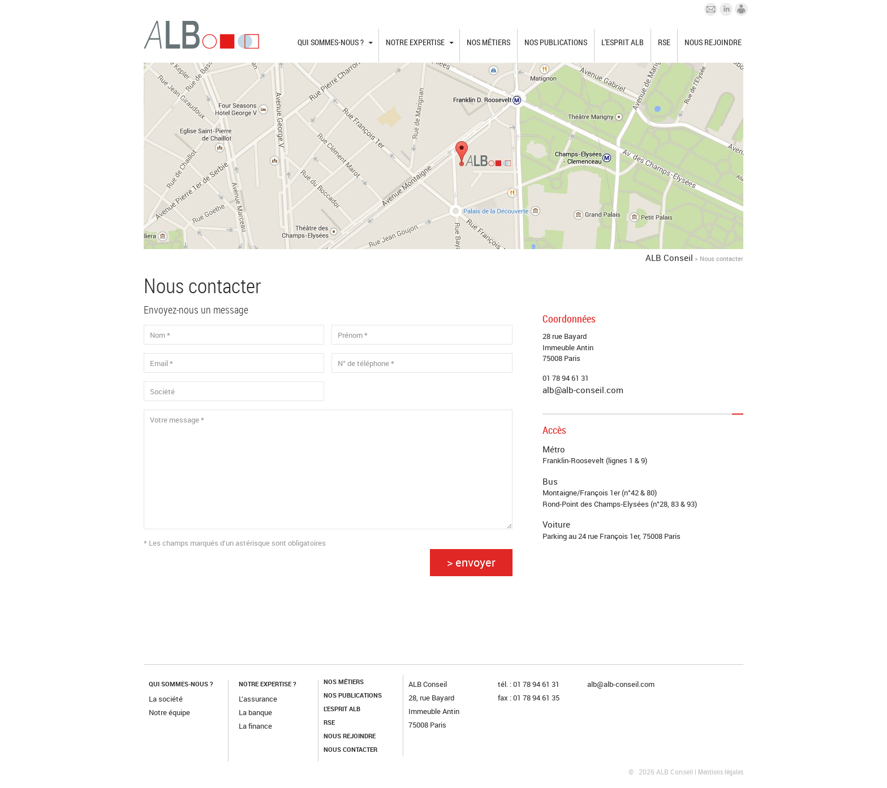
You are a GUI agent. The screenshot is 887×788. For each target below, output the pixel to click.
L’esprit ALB (622, 42)
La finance (255, 726)
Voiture (556, 524)
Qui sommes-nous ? (331, 42)
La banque (255, 712)
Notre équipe (169, 712)
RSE (664, 42)
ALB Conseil (669, 257)
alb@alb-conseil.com (582, 389)
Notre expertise (415, 42)
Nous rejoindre (713, 42)
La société (166, 699)
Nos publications (555, 42)
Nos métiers (488, 42)
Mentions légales (720, 771)
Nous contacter (350, 749)
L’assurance (258, 699)
